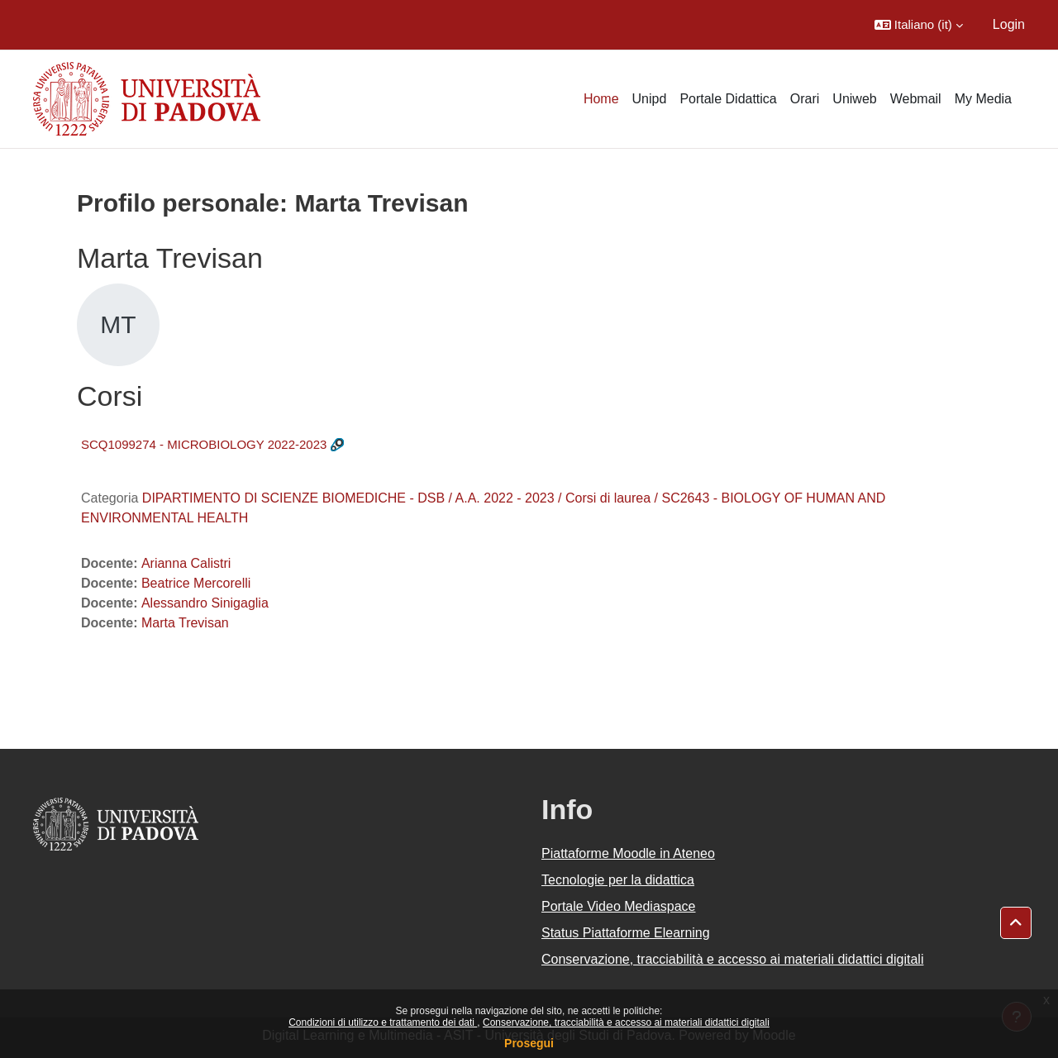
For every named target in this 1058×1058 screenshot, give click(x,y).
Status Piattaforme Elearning (625, 933)
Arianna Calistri (186, 563)
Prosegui (529, 1043)
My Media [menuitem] (983, 99)
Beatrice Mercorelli (195, 583)
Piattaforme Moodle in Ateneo (628, 853)
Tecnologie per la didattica (617, 880)
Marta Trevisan (185, 623)
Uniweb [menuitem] (854, 99)
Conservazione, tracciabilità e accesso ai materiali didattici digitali (626, 1022)
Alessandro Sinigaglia (205, 603)
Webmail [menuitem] (915, 99)
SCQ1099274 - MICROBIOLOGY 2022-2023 (203, 444)
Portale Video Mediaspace (618, 906)
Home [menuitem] (601, 99)
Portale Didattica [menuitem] (727, 99)
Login (1009, 24)
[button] (919, 25)
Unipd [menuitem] (649, 99)
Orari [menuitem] (805, 99)
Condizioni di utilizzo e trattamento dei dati (382, 1022)
